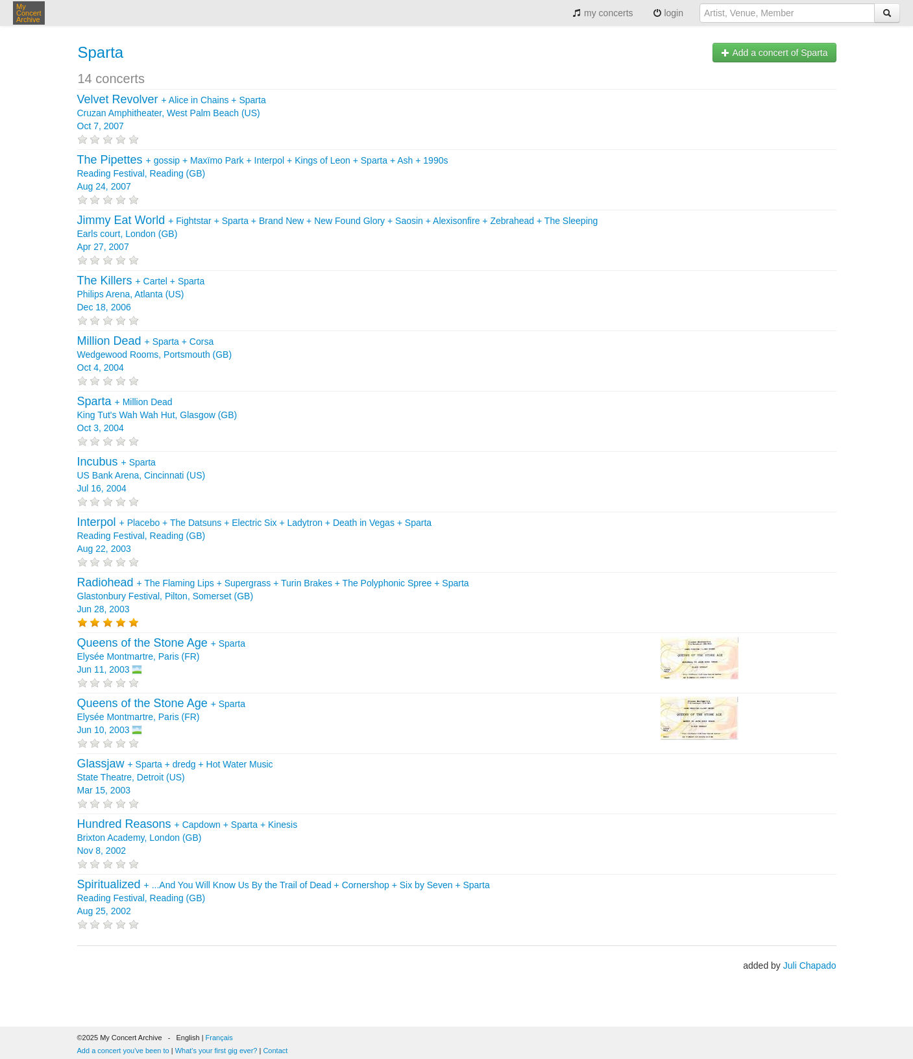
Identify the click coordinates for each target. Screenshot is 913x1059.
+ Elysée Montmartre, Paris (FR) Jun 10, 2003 (161, 717)
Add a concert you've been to (123, 1050)
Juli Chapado (809, 965)
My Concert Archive (29, 13)
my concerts (602, 13)
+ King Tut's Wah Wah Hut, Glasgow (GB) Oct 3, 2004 (157, 415)
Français (219, 1037)
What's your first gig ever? (216, 1050)
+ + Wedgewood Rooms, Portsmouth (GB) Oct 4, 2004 (154, 354)
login (668, 13)
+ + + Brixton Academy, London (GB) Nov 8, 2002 (187, 837)
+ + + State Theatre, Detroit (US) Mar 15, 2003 (175, 777)
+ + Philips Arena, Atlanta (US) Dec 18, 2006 (141, 294)
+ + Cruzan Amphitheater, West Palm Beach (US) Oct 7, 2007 (171, 113)
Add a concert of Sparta (774, 52)
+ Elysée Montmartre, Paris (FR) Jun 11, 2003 (161, 656)
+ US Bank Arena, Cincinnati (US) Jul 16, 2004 (141, 475)
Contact (275, 1050)
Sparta (101, 52)
